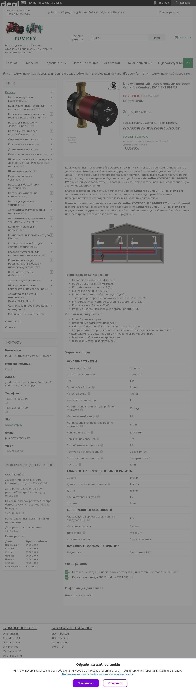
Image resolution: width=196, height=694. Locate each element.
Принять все (86, 683)
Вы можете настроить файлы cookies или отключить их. (96, 674)
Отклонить (115, 683)
